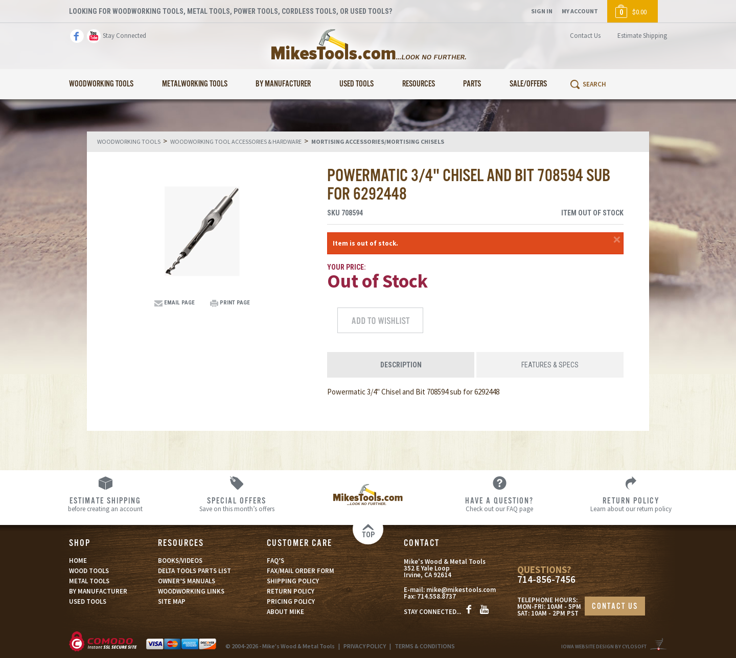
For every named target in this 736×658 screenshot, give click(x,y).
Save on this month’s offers (237, 504)
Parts (472, 84)
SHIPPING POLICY (293, 581)
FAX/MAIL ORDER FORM (300, 570)
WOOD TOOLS (89, 570)
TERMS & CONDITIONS (425, 646)
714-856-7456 (546, 579)
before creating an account (105, 504)
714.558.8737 (436, 596)
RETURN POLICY (290, 591)
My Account (580, 11)
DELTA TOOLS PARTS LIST (194, 570)
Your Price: (346, 267)
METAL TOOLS (89, 581)
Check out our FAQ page (499, 504)
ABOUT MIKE (285, 611)
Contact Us (585, 35)
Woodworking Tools (101, 84)
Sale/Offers (528, 84)
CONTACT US (615, 606)
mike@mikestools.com (461, 589)
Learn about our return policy (631, 504)
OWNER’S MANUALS (186, 581)
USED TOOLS (87, 601)
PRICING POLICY (291, 601)
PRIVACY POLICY (364, 646)
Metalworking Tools (194, 84)
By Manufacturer (283, 84)
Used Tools (356, 84)
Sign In (542, 11)
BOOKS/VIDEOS (180, 560)
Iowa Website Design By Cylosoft (604, 646)
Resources (418, 84)
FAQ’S (275, 560)
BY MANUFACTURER (98, 591)
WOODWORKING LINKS (191, 591)
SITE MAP (172, 601)
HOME (78, 560)
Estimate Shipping (642, 35)
